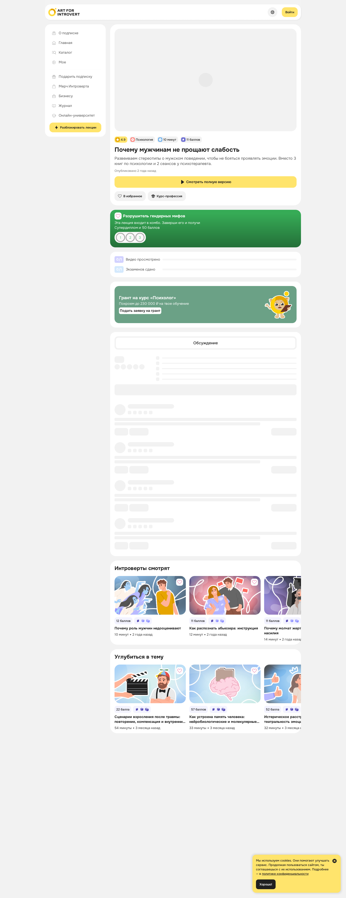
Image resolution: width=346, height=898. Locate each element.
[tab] (205, 343)
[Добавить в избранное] (118, 216)
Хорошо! (266, 884)
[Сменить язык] (272, 12)
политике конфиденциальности (285, 874)
